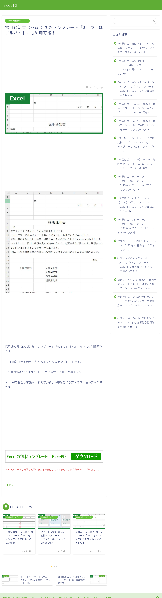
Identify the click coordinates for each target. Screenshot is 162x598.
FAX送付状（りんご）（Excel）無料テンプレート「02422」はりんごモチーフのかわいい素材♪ (136, 108)
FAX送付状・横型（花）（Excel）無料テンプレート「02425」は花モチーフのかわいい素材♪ (136, 48)
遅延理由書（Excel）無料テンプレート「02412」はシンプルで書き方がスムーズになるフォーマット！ (137, 303)
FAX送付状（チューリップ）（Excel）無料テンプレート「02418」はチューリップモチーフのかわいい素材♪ (136, 183)
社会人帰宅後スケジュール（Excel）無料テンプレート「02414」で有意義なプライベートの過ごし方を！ (136, 264)
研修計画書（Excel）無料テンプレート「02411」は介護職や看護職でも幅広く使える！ (137, 322)
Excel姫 (11, 5)
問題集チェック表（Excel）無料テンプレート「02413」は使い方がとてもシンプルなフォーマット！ (137, 284)
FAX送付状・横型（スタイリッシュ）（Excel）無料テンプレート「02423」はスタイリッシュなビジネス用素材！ (136, 88)
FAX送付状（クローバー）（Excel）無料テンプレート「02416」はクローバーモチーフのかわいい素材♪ (135, 226)
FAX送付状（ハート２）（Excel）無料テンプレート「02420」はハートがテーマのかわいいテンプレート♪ (136, 144)
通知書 (11, 485)
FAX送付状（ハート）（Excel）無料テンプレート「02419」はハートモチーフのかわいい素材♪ (136, 164)
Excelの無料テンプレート (17, 20)
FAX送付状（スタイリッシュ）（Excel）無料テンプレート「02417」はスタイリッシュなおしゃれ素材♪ (136, 204)
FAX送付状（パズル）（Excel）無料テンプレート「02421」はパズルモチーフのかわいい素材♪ (136, 125)
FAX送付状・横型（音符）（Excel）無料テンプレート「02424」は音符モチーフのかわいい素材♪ (135, 67)
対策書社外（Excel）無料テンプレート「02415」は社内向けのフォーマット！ (137, 245)
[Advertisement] (54, 59)
